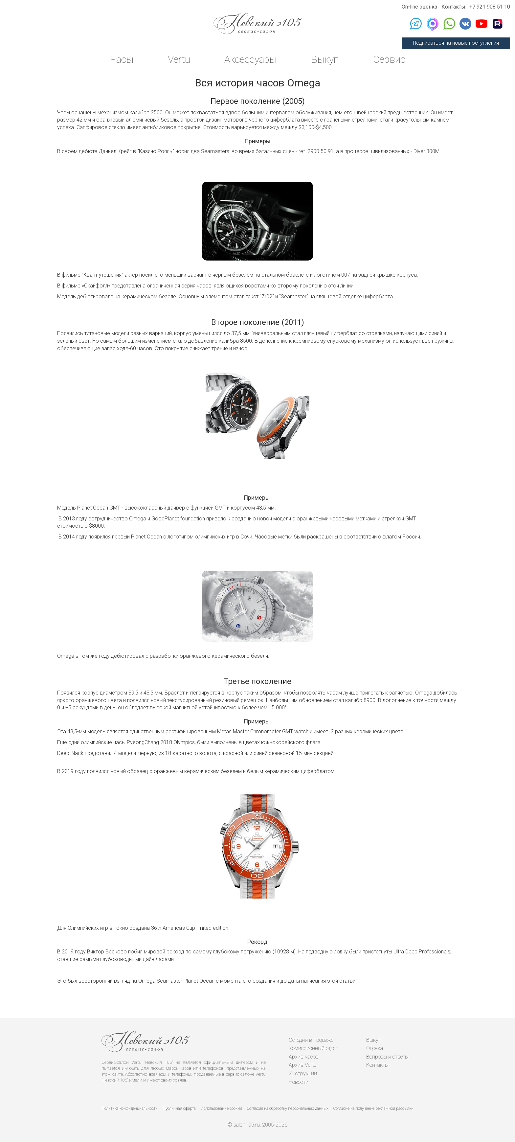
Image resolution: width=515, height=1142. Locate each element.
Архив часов (304, 1057)
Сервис (389, 59)
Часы (121, 59)
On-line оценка (419, 7)
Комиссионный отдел (313, 1048)
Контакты (453, 7)
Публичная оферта (179, 1108)
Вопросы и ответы (387, 1057)
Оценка (374, 1048)
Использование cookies (221, 1108)
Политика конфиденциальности (129, 1108)
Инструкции (303, 1073)
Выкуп (325, 59)
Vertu (179, 59)
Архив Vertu (303, 1065)
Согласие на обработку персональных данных (287, 1108)
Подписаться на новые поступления (456, 43)
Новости (298, 1082)
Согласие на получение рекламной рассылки (373, 1108)
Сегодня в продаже (311, 1040)
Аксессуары (250, 59)
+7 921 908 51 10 (489, 7)
